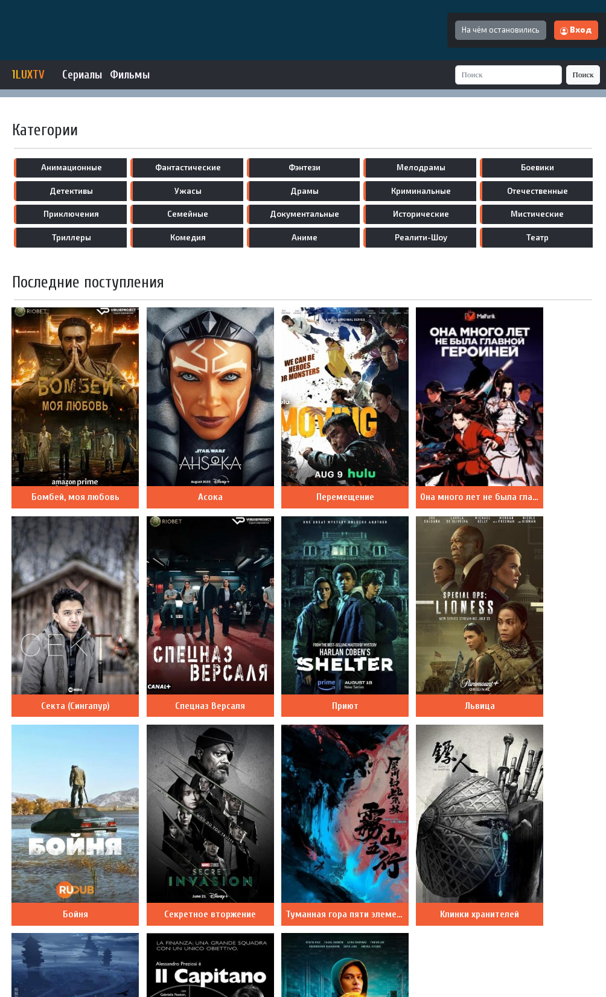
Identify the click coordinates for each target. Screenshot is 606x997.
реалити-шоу (421, 237)
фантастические (188, 167)
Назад (236, 877)
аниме (304, 237)
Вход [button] (576, 29)
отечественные (537, 191)
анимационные (71, 167)
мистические (537, 214)
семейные (187, 214)
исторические (421, 214)
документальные (304, 214)
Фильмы (130, 75)
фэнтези (305, 167)
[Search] (509, 74)
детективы (71, 191)
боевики (537, 167)
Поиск (583, 74)
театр (537, 237)
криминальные (421, 191)
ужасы (188, 191)
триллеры (71, 237)
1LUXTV (28, 75)
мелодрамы (421, 167)
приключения (71, 214)
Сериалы (82, 75)
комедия (188, 237)
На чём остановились (501, 29)
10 (206, 877)
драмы (304, 191)
